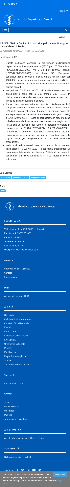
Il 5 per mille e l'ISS (13, 383)
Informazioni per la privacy (17, 268)
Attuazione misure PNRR (16, 296)
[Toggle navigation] (5, 30)
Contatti (8, 272)
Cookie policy (10, 277)
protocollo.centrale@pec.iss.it (23, 249)
